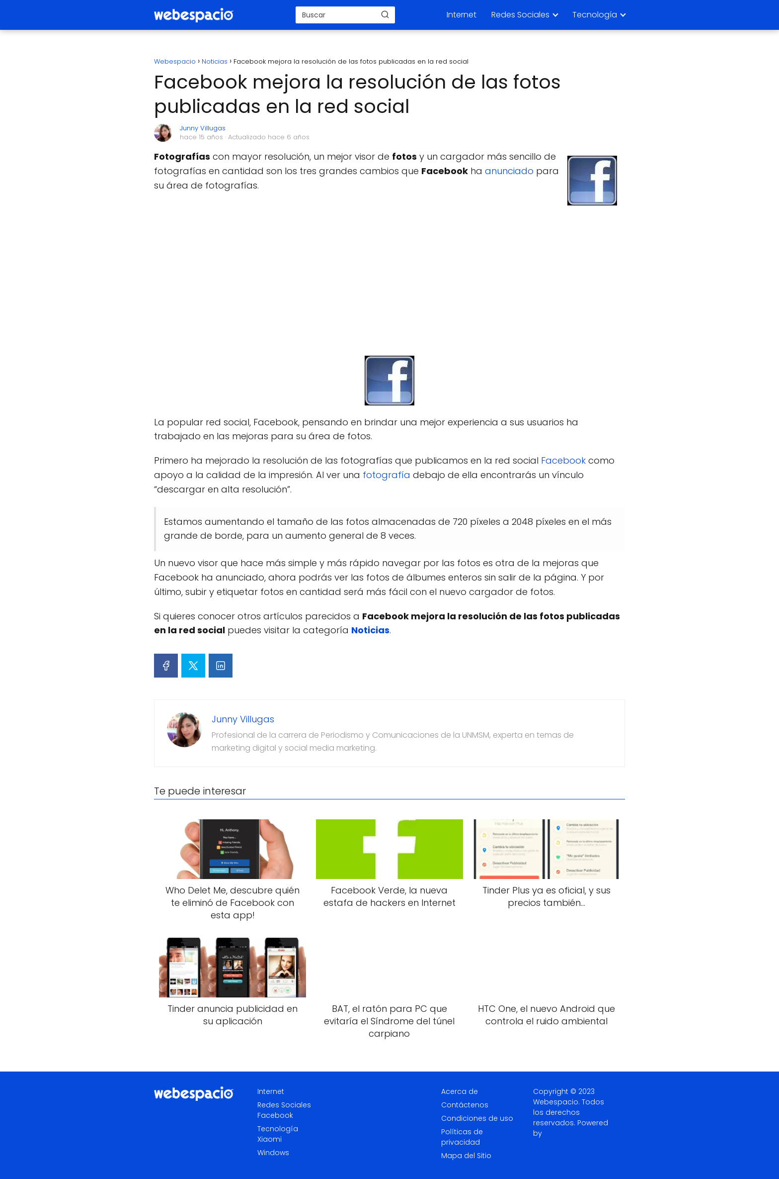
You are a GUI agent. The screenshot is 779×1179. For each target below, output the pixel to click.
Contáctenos (464, 1105)
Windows (273, 1153)
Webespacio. (556, 1102)
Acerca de (459, 1091)
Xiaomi (269, 1139)
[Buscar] (385, 14)
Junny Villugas (203, 128)
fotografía (386, 475)
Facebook (563, 460)
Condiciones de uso (477, 1118)
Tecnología (594, 14)
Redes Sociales (520, 14)
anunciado (509, 171)
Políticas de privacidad (462, 1137)
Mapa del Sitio (466, 1156)
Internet (461, 14)
